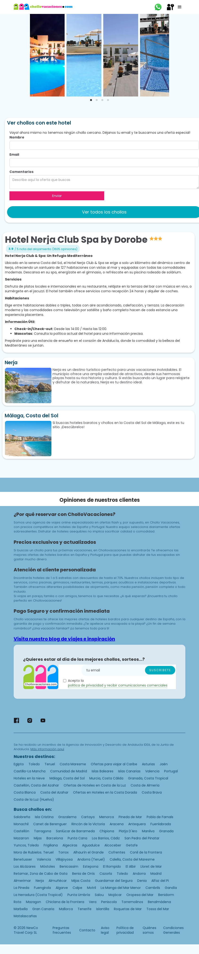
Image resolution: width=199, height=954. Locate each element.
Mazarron (21, 838)
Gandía (171, 887)
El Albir (131, 866)
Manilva (148, 831)
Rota (17, 902)
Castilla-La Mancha (30, 771)
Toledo (34, 764)
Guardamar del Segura (114, 880)
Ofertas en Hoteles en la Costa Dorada (105, 792)
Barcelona (54, 838)
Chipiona (107, 831)
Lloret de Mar (151, 866)
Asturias (148, 764)
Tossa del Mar (157, 909)
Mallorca (66, 909)
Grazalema (67, 817)
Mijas (38, 838)
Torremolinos (132, 902)
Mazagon (33, 902)
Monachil (21, 824)
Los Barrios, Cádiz (106, 838)
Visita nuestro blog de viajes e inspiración (64, 639)
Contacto (87, 930)
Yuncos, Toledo (26, 845)
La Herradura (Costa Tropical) (38, 894)
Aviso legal (105, 930)
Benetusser (23, 859)
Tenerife (84, 909)
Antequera (137, 824)
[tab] (91, 100)
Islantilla (102, 909)
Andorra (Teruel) (91, 859)
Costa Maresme (73, 764)
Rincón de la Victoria (88, 824)
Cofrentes (116, 852)
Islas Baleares (102, 771)
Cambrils (152, 887)
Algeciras (69, 845)
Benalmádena (159, 902)
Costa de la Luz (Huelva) (34, 799)
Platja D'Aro (128, 831)
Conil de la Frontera (146, 852)
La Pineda (21, 887)
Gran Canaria (43, 909)
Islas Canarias (129, 771)
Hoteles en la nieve (29, 778)
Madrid (156, 873)
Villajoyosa (64, 859)
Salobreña (22, 817)
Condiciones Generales (173, 930)
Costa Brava (152, 792)
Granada (166, 831)
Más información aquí (47, 749)
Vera (92, 902)
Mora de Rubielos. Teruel (34, 852)
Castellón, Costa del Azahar (36, 785)
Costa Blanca (25, 792)
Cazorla (106, 873)
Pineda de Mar (130, 817)
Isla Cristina (44, 817)
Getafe (132, 845)
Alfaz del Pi (160, 880)
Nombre (16, 137)
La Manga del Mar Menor (121, 887)
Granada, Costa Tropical (148, 778)
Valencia (152, 771)
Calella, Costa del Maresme (132, 859)
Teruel (50, 764)
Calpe (77, 887)
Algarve (62, 887)
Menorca (106, 817)
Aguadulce (91, 845)
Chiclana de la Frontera (65, 902)
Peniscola (109, 902)
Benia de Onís (83, 873)
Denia (142, 880)
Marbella (21, 909)
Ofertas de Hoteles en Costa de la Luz (95, 785)
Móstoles (47, 866)
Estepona (90, 866)
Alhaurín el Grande (88, 852)
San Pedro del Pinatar (141, 838)
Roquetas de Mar (128, 909)
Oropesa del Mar (139, 894)
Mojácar (115, 894)
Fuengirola (42, 887)
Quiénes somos (149, 930)
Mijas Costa (80, 880)
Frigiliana (51, 845)
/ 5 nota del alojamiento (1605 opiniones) (46, 249)
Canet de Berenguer (50, 824)
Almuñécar (58, 880)
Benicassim (69, 866)
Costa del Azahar (54, 792)
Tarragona (42, 831)
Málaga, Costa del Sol (67, 778)
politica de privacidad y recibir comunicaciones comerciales (117, 685)
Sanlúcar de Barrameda (75, 831)
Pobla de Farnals (160, 817)
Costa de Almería (145, 785)
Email (14, 154)
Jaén (164, 764)
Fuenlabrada (160, 824)
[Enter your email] (129, 670)
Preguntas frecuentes (62, 930)
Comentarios (21, 171)
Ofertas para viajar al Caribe (114, 764)
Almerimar (22, 880)
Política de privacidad (125, 930)
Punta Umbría (78, 894)
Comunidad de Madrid (68, 771)
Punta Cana (77, 838)
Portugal (171, 771)
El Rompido (112, 866)
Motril (91, 887)
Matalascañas (25, 916)
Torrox (63, 852)
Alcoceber (112, 845)
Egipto (19, 764)
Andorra (139, 873)
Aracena (117, 824)
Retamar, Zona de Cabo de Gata (40, 873)
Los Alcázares (25, 866)
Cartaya (88, 817)
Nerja (40, 880)
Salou (99, 894)
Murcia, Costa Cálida (106, 778)
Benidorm (166, 894)
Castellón (21, 831)
